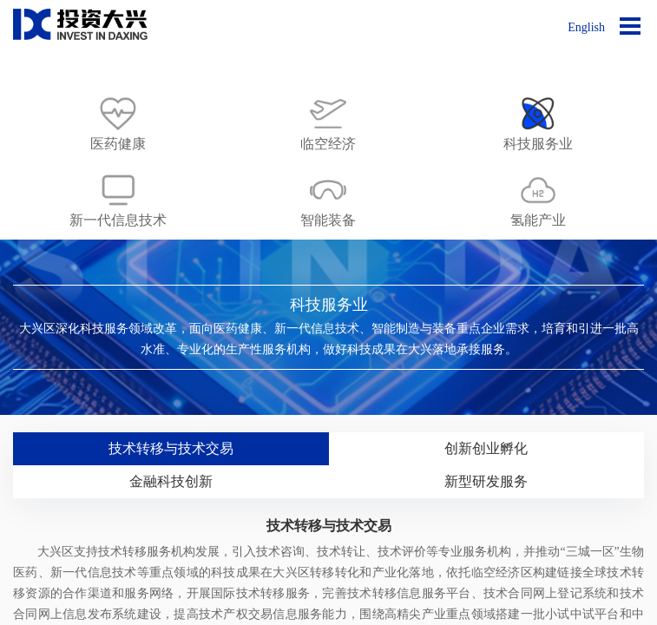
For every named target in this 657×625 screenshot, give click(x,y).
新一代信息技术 (118, 220)
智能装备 (328, 220)
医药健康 (118, 143)
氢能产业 (538, 220)
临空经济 (328, 143)
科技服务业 (538, 143)
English (586, 27)
